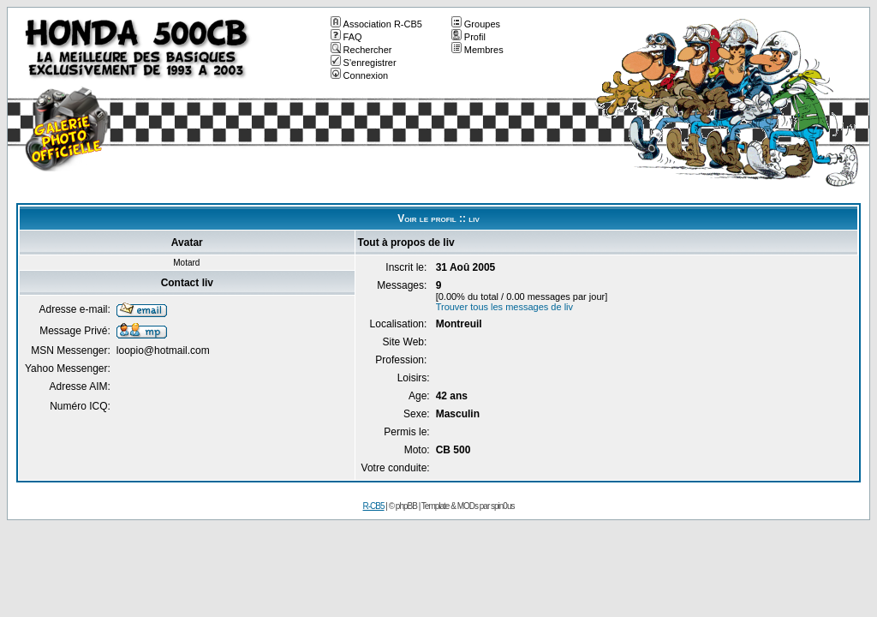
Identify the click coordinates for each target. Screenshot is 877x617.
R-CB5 (374, 506)
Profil (468, 37)
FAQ (346, 37)
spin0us (502, 506)
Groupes (475, 24)
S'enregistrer (364, 62)
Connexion (360, 75)
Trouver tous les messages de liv (504, 307)
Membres (477, 50)
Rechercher (361, 50)
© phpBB (403, 506)
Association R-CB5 (376, 24)
